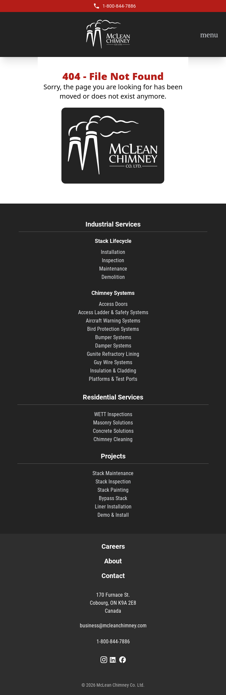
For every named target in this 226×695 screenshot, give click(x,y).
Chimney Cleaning (113, 439)
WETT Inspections (113, 414)
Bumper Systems (113, 337)
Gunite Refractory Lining (113, 354)
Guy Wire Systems (113, 362)
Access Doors (113, 304)
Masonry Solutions (113, 422)
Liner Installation (113, 506)
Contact (113, 576)
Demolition (113, 277)
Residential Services (113, 397)
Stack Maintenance (113, 473)
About (113, 561)
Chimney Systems (113, 293)
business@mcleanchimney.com (113, 625)
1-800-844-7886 (119, 6)
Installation (113, 252)
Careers (113, 546)
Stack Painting (113, 490)
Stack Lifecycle (113, 241)
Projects (113, 456)
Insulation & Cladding (113, 370)
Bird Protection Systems (113, 329)
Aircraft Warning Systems (113, 321)
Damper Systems (113, 346)
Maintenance (113, 269)
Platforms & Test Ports (113, 379)
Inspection (113, 260)
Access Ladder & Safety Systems (113, 312)
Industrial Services (113, 224)
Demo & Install (113, 515)
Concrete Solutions (113, 431)
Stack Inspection (113, 481)
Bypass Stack (113, 498)
